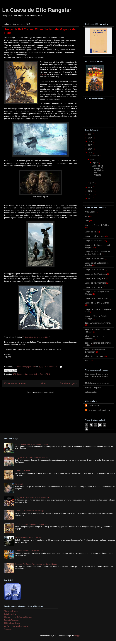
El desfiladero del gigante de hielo (36, 337)
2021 (90, 134)
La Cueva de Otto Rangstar (36, 10)
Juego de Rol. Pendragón (96, 274)
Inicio (43, 383)
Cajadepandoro (10, 614)
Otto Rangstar (94, 405)
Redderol (7, 629)
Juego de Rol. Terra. (93, 287)
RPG (48, 374)
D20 (14, 374)
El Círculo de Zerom (12, 623)
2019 (90, 138)
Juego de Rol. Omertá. (94, 269)
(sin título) (19, 484)
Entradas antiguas (68, 383)
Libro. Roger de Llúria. (94, 356)
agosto (93, 159)
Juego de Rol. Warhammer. (96, 298)
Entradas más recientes (15, 383)
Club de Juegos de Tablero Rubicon (18, 617)
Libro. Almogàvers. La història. (98, 323)
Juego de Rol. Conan (37, 374)
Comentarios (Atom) (46, 392)
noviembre (95, 156)
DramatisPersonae (11, 620)
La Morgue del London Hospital (16, 626)
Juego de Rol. (22, 374)
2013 (90, 191)
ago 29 (96, 163)
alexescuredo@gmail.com (99, 410)
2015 (90, 152)
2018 (90, 141)
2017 (90, 145)
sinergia (43, 74)
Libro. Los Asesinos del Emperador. (95, 351)
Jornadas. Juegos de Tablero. (97, 225)
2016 (90, 149)
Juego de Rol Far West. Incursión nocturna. (32, 458)
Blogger (77, 636)
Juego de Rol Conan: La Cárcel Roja (29, 511)
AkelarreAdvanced (11, 611)
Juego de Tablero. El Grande (97, 303)
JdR (87, 221)
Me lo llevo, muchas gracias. (97, 383)
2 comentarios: (51, 367)
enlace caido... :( (92, 392)
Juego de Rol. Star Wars (95, 283)
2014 (90, 187)
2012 (90, 195)
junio (92, 183)
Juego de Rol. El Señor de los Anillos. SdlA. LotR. (97, 253)
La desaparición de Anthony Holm (28, 537)
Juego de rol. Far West (94, 258)
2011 (90, 198)
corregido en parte (93, 387)
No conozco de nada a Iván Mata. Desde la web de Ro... (97, 375)
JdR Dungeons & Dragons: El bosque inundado (33, 524)
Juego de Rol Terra (22, 471)
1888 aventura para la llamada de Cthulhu (31, 444)
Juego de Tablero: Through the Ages (29, 551)
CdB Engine (90, 212)
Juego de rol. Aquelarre (95, 236)
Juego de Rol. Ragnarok (95, 278)
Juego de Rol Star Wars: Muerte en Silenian (32, 497)
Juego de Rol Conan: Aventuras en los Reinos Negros (36, 564)
